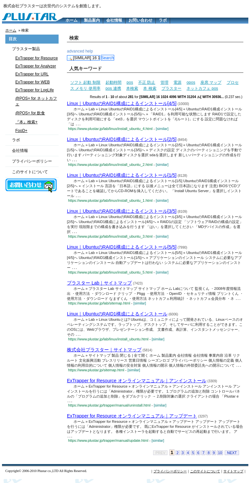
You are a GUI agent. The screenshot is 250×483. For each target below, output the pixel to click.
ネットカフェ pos (202, 88)
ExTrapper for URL (32, 74)
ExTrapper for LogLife (34, 90)
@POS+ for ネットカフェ (36, 101)
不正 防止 (146, 82)
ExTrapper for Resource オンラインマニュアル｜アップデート (132, 419)
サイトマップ (233, 475)
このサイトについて (30, 172)
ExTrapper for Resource (36, 58)
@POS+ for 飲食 (30, 113)
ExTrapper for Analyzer (35, 66)
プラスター (171, 88)
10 (220, 457)
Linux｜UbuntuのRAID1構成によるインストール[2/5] (121, 139)
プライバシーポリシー (32, 161)
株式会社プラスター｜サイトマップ (104, 352)
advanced (75, 51)
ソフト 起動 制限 (85, 82)
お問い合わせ (140, 20)
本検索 (132, 88)
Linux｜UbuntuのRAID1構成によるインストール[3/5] (121, 212)
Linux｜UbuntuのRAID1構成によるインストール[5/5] (121, 248)
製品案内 (92, 20)
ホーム (72, 20)
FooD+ (21, 130)
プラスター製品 (26, 49)
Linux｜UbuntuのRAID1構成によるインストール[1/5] (121, 176)
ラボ (163, 20)
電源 (177, 82)
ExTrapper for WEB (32, 82)
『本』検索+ (26, 122)
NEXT (232, 457)
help (89, 51)
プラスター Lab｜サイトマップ (99, 284)
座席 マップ (210, 82)
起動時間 (114, 82)
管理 (164, 82)
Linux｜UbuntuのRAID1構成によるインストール (117, 315)
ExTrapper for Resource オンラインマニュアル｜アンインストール (136, 383)
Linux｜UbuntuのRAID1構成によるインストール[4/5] (121, 103)
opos (190, 82)
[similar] (162, 129)
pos (129, 82)
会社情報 (114, 20)
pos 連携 (113, 88)
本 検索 (149, 88)
